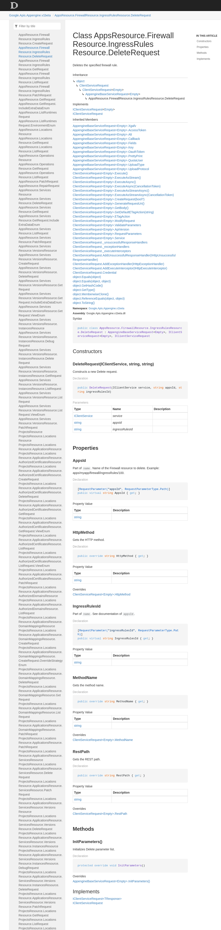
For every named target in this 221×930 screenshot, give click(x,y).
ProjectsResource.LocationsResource (37, 438)
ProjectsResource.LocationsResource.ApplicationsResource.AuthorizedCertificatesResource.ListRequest (40, 542)
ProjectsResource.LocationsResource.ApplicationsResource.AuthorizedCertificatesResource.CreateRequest (40, 473)
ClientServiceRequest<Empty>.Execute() (100, 173)
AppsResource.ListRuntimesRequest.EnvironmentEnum (38, 123)
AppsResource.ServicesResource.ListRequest (35, 231)
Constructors (204, 41)
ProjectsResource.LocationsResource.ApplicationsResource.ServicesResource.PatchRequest (40, 788)
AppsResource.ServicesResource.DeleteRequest (35, 201)
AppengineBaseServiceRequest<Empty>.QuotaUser (108, 160)
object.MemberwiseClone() (91, 294)
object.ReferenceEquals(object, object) (99, 298)
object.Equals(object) (87, 277)
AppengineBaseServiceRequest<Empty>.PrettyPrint (107, 156)
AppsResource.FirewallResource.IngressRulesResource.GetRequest (34, 65)
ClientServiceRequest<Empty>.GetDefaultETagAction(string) (113, 212)
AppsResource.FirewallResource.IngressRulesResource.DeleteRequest (103, 15)
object (80, 81)
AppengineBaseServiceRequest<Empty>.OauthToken (109, 151)
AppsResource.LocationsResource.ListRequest (35, 149)
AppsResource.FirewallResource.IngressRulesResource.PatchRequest (35, 91)
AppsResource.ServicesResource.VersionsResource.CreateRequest (38, 259)
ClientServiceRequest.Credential (94, 272)
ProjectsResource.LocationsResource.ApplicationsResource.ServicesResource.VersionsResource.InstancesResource (40, 840)
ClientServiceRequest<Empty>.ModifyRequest (104, 221)
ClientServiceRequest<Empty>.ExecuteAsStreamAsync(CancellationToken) (123, 195)
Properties (203, 47)
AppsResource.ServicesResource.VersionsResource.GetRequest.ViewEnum (41, 311)
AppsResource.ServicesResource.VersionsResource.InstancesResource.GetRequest (40, 371)
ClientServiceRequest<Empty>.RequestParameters (107, 233)
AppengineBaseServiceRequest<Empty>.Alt (102, 134)
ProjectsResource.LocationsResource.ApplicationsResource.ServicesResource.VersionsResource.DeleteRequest (40, 822)
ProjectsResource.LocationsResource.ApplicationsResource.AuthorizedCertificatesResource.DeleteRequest (40, 490)
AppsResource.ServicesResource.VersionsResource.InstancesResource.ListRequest (40, 384)
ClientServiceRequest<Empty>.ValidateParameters (107, 225)
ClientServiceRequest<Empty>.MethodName (103, 740)
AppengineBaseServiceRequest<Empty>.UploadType (108, 164)
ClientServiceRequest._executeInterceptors (102, 251)
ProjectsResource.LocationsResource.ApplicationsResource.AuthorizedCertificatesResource (40, 458)
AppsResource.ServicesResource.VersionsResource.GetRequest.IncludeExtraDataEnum (41, 298)
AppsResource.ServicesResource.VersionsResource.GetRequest (41, 285)
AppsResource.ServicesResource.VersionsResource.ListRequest (40, 397)
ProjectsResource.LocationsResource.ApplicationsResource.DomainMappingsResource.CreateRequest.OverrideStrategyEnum (41, 656)
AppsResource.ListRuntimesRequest (38, 114)
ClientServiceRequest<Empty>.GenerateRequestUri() (108, 203)
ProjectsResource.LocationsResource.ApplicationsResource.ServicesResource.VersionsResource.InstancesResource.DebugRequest (40, 859)
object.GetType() (84, 290)
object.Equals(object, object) (92, 281)
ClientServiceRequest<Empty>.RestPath (100, 813)
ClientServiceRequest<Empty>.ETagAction (101, 216)
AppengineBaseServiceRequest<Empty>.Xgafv (104, 126)
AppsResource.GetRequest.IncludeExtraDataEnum (37, 106)
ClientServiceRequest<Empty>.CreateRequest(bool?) (108, 199)
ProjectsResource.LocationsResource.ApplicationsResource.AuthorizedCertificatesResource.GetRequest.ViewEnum (40, 524)
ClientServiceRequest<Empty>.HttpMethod (101, 594)
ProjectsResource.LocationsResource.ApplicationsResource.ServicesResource (40, 756)
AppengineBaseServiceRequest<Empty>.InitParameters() (111, 881)
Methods (202, 52)
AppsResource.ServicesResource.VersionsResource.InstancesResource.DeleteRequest (38, 356)
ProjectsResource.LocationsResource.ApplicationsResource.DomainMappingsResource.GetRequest (40, 693)
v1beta (120, 308)
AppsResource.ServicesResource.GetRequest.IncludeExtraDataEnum (39, 220)
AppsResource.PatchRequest (38, 181)
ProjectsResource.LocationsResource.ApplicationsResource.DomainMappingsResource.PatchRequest (40, 727)
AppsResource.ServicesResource (35, 192)
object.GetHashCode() (88, 285)
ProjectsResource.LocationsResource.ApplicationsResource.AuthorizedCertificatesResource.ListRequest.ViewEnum (40, 559)
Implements (203, 58)
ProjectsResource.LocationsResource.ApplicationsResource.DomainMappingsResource (40, 622)
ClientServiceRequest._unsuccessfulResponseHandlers (110, 242)
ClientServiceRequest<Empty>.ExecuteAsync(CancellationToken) (117, 186)
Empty (117, 90)
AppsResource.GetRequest (37, 99)
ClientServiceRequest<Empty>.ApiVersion (101, 229)
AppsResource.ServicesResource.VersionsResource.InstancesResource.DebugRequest (38, 339)
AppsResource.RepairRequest (39, 186)
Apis (100, 308)
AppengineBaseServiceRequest (106, 94)
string (77, 422)
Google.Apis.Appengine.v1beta (30, 15)
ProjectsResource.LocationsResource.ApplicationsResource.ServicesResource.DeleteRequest (40, 771)
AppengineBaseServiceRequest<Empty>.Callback (106, 139)
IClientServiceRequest (88, 109)
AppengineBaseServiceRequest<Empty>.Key (103, 147)
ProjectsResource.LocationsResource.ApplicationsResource (40, 447)
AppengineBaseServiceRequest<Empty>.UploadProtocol (111, 169)
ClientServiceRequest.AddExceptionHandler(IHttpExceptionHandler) (118, 264)
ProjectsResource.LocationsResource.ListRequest (37, 922)
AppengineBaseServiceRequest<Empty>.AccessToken (109, 130)
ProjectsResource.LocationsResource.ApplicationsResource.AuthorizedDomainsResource (40, 592)
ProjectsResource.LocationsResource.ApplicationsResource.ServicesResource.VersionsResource (40, 805)
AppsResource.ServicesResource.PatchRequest (35, 240)
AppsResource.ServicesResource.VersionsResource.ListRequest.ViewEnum (40, 410)
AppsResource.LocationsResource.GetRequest (35, 140)
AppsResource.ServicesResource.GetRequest (35, 209)
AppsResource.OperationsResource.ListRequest (36, 175)
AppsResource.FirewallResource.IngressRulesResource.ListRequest (34, 78)
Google (92, 308)
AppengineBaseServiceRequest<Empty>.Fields (104, 143)
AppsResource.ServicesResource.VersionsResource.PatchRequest (38, 423)
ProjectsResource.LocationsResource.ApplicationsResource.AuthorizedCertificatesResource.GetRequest (40, 507)
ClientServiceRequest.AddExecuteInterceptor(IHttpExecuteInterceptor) (120, 268)
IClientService (83, 416)
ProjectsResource (31, 432)
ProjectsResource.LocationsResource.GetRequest (37, 913)
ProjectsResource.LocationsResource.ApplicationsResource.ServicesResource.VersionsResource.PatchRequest (40, 900)
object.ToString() (84, 303)
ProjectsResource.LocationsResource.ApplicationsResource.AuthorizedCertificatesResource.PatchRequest (40, 576)
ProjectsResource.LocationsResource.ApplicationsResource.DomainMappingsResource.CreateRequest (40, 637)
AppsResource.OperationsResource (36, 158)
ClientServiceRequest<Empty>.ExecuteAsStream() (107, 177)
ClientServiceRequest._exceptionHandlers (101, 246)
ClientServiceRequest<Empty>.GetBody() (100, 208)
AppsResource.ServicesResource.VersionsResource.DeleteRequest (38, 272)
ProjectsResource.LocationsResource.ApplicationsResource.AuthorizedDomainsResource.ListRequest (40, 606)
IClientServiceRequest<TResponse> (97, 898)
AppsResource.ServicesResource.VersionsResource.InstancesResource (38, 324)
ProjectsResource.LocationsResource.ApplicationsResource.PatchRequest (40, 743)
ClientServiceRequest (94, 85)
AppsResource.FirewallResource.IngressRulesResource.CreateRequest (36, 39)
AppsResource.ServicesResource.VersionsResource (38, 248)
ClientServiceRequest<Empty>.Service (99, 238)
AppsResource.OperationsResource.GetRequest (36, 166)
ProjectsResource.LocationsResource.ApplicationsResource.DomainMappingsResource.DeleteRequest (40, 676)
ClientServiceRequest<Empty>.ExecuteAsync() (104, 182)
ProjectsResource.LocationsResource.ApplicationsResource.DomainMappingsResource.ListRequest (40, 710)
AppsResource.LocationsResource (35, 132)
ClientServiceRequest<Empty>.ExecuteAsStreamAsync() (111, 190)
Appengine (109, 308)
